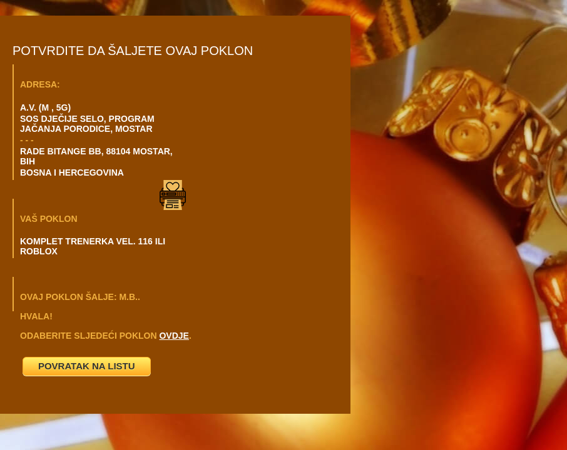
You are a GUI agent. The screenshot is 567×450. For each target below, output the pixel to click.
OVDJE (173, 336)
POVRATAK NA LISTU (86, 366)
